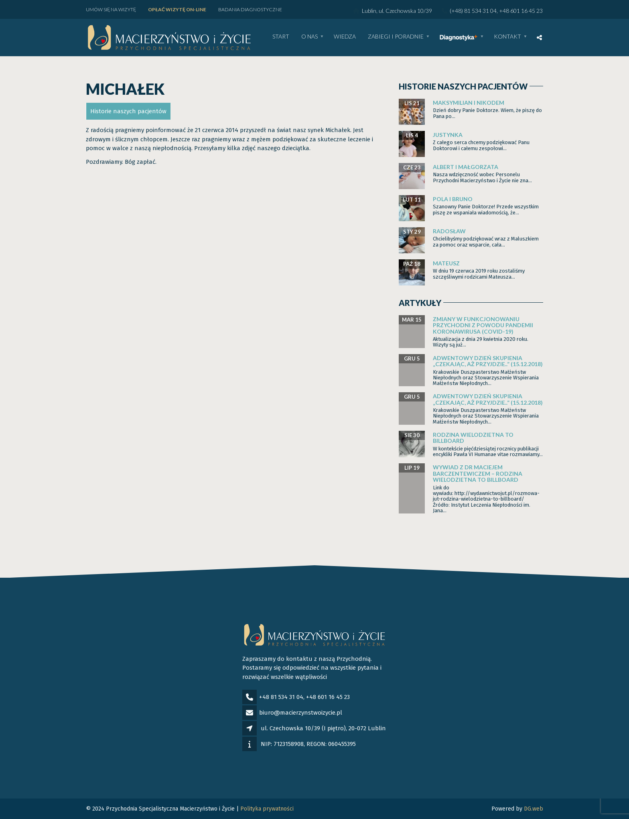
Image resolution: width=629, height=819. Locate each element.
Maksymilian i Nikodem (468, 102)
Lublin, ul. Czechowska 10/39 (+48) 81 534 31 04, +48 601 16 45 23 (448, 10)
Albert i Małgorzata (465, 166)
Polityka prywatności (267, 808)
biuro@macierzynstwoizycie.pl (300, 712)
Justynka (448, 134)
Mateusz (446, 263)
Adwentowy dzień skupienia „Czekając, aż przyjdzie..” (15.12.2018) (488, 360)
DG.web (533, 808)
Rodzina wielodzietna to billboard (473, 437)
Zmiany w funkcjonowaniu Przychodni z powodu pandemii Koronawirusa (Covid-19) (483, 325)
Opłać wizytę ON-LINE (177, 9)
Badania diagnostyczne (250, 9)
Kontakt (507, 36)
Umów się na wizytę (111, 9)
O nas (309, 36)
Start (280, 36)
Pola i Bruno (453, 199)
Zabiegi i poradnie (396, 36)
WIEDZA (345, 36)
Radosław (449, 231)
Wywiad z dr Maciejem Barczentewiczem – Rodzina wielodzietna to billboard (477, 473)
